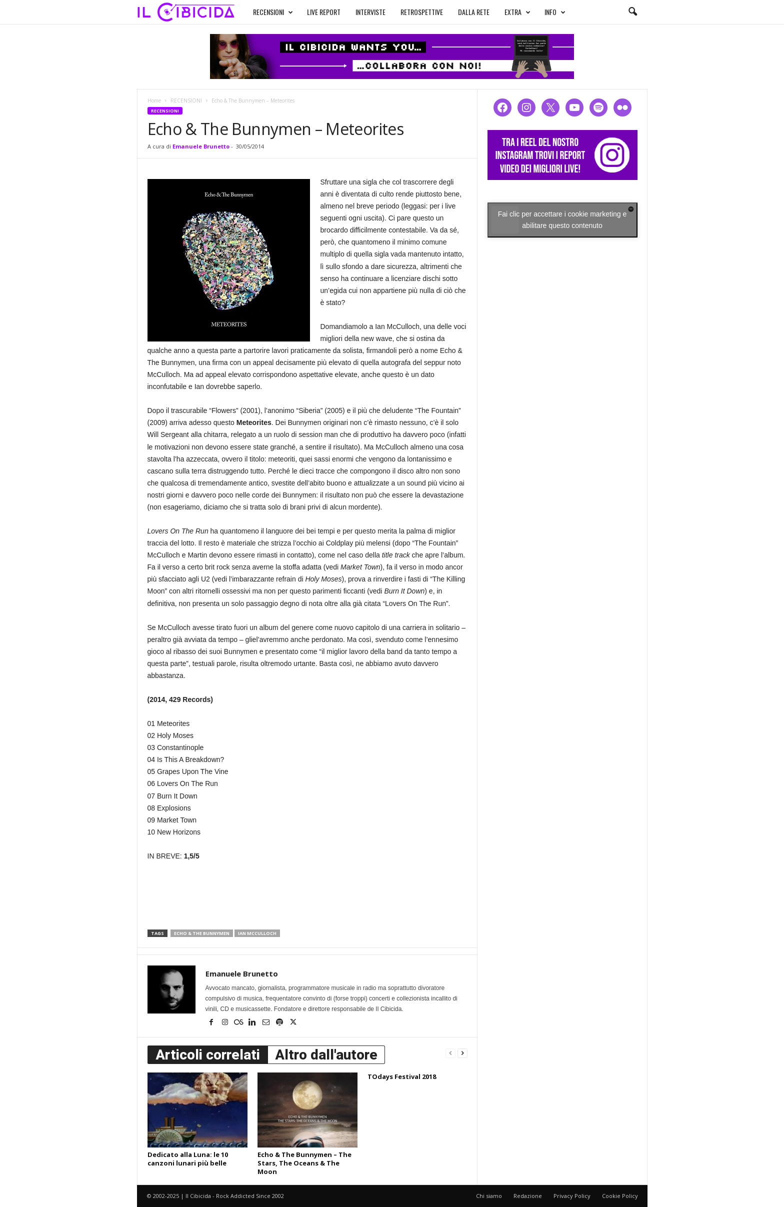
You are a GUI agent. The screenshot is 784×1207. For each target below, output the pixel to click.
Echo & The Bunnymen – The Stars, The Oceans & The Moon (305, 1163)
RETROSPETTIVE (412, 11)
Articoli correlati (208, 1054)
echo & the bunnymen (202, 933)
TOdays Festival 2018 (402, 1076)
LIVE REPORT (314, 11)
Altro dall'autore (326, 1054)
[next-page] (463, 1053)
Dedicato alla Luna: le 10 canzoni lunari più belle (188, 1159)
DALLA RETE (464, 11)
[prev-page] (451, 1053)
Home (154, 100)
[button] (633, 12)
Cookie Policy (620, 1196)
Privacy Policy (572, 1196)
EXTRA (508, 11)
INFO (545, 11)
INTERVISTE (361, 11)
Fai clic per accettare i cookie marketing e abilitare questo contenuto (562, 220)
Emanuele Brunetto (201, 146)
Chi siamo (489, 1196)
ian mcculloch (257, 933)
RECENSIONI (264, 11)
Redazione (528, 1196)
